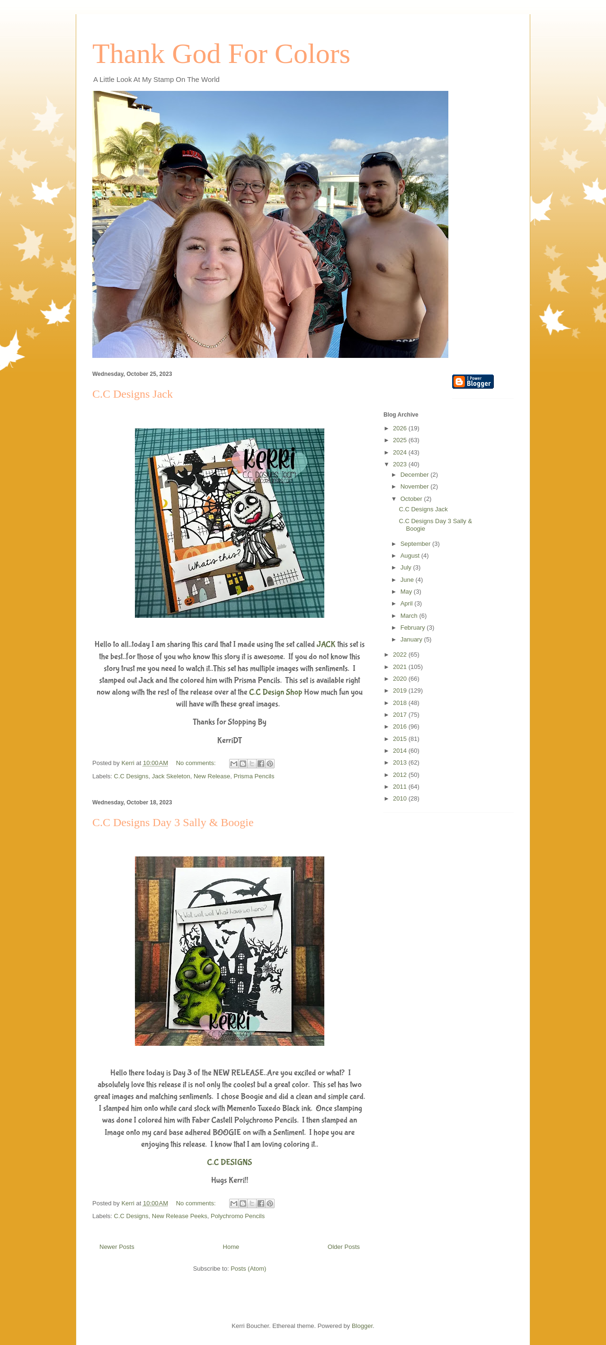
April (408, 603)
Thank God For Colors (221, 53)
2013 (401, 762)
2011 (401, 786)
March (410, 615)
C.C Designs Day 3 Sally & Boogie (173, 822)
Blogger (362, 1325)
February (414, 627)
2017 (401, 714)
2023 (401, 464)
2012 (401, 774)
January (412, 639)
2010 (401, 798)
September (416, 543)
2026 (401, 428)
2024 (401, 452)
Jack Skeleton (171, 776)
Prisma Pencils (253, 776)
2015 (401, 738)
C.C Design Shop (276, 692)
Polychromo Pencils (238, 1216)
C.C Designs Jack (132, 394)
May (407, 591)
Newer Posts (116, 1246)
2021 (401, 666)
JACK (326, 645)
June (408, 579)
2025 (401, 440)
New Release (212, 776)
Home (231, 1246)
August (411, 555)
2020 (401, 678)
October (412, 498)
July (407, 567)
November (416, 486)
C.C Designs (131, 776)
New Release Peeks (179, 1216)
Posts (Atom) (248, 1268)
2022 (401, 654)
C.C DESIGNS (229, 1162)
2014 (401, 750)
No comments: (196, 762)
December (416, 474)
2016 (401, 726)
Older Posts (344, 1246)
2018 (401, 702)
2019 (401, 690)
